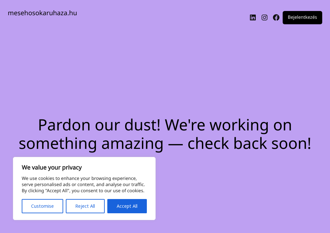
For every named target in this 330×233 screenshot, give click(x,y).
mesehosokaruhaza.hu (42, 12)
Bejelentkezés (302, 17)
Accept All (127, 206)
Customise (42, 206)
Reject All (85, 206)
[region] (84, 188)
